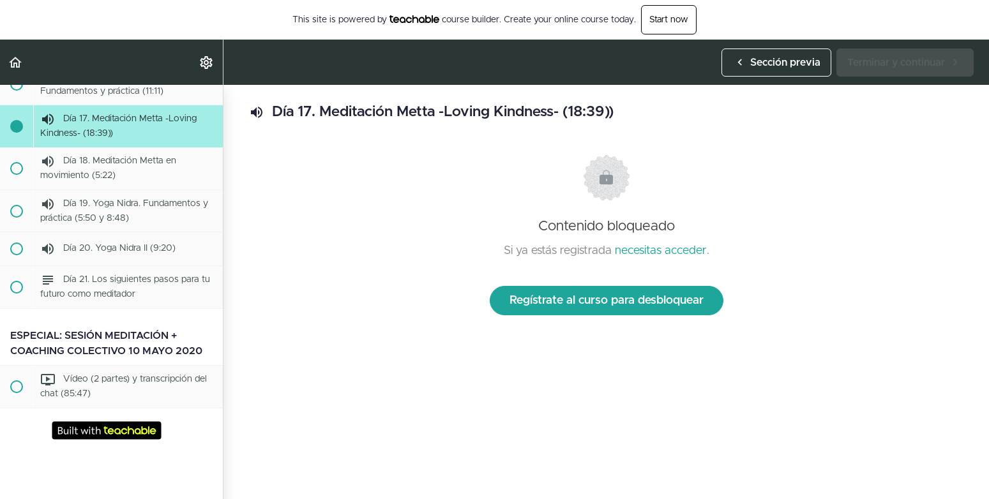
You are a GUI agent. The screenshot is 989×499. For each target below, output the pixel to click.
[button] (16, 62)
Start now (668, 19)
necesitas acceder (661, 251)
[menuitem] (207, 62)
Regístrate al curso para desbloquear (607, 300)
